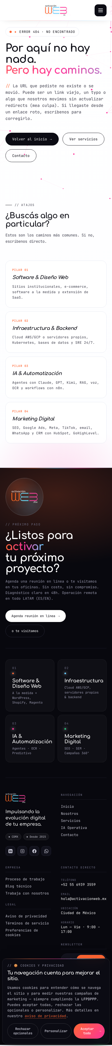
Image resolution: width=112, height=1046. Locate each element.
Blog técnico (18, 887)
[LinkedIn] (10, 852)
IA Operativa (74, 828)
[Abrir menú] (101, 10)
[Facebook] (34, 852)
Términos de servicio (27, 924)
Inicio (67, 807)
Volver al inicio (32, 139)
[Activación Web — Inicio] (56, 10)
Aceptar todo (90, 1031)
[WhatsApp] (46, 852)
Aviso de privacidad (26, 917)
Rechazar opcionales (23, 1031)
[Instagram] (22, 852)
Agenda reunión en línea (35, 616)
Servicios (70, 821)
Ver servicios (83, 139)
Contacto (21, 156)
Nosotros (69, 814)
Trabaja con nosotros (27, 894)
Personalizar (56, 1031)
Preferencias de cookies (21, 933)
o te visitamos (25, 632)
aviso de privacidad (45, 1016)
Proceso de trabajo (25, 880)
